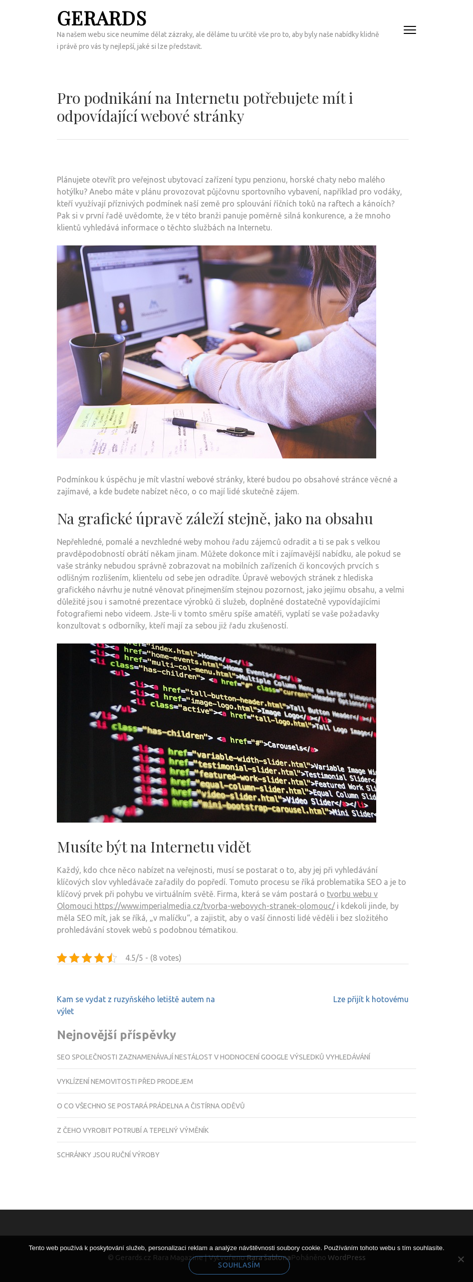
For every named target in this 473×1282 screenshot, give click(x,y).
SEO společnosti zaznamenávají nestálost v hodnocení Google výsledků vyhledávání (213, 1057)
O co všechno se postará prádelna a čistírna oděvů (151, 1106)
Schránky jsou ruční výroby (108, 1155)
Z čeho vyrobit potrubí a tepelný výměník (133, 1130)
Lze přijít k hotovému (371, 999)
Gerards (102, 17)
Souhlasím (239, 1265)
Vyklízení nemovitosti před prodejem (125, 1081)
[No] (461, 1259)
